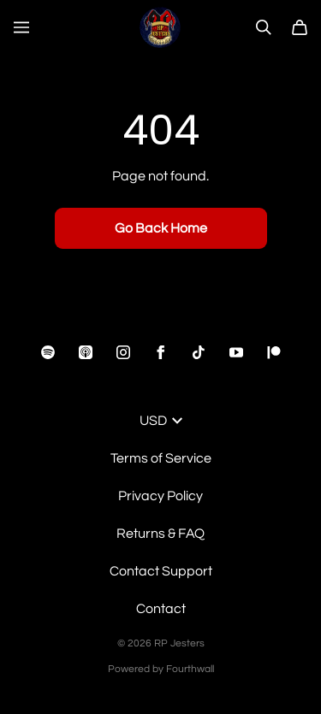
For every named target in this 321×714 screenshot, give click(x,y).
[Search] (263, 27)
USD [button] (161, 421)
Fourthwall (190, 669)
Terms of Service (160, 458)
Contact (161, 609)
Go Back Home (161, 228)
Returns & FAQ (160, 533)
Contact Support (161, 571)
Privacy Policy (160, 496)
